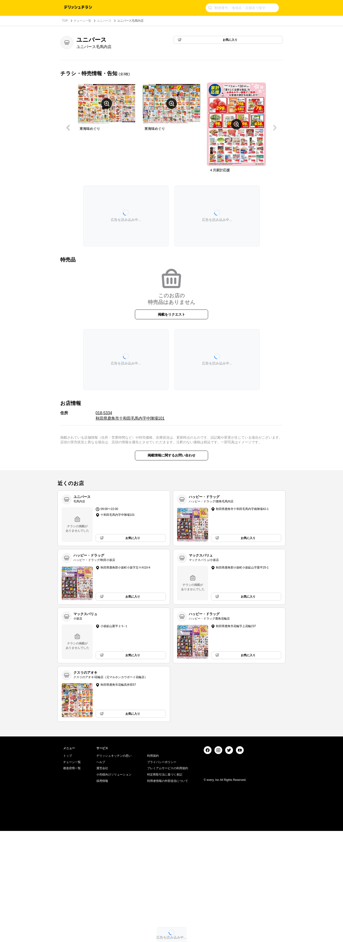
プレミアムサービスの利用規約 (167, 879)
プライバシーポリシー (161, 873)
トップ (67, 867)
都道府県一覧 (72, 879)
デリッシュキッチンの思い (113, 867)
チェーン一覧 (82, 20)
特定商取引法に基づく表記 (164, 885)
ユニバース (104, 20)
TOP (65, 20)
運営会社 (102, 879)
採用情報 (102, 891)
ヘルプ (100, 873)
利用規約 (153, 867)
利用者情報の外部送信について (167, 891)
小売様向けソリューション (113, 885)
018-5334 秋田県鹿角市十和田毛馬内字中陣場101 (130, 415)
